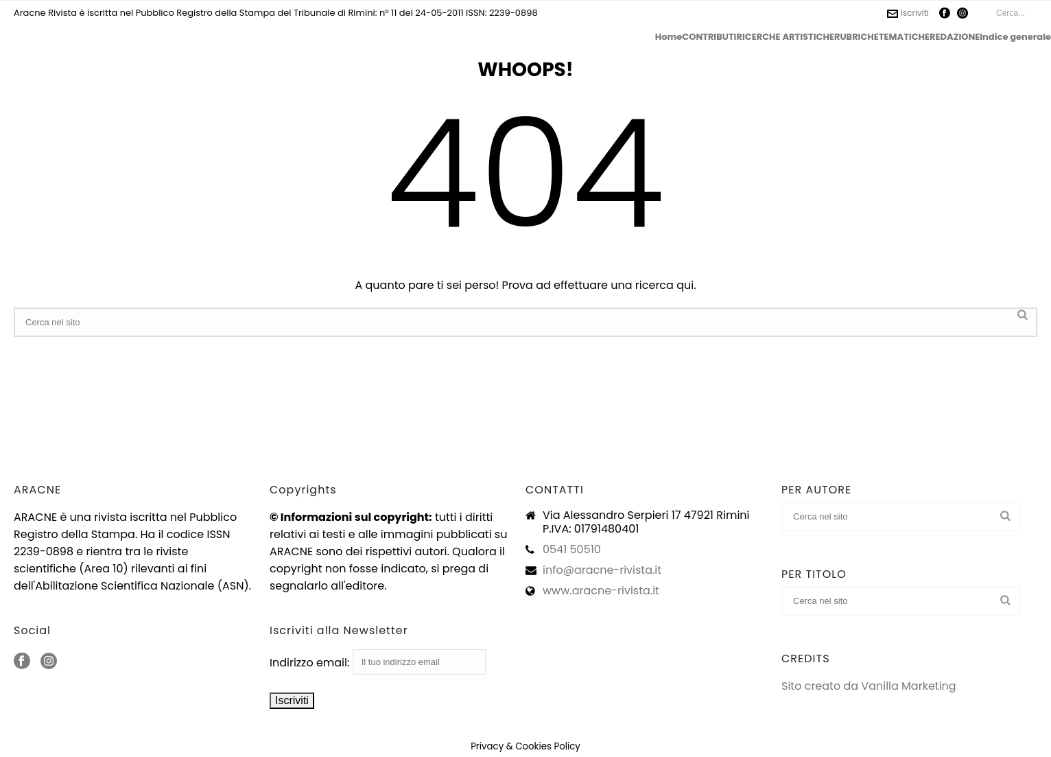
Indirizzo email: (378, 663)
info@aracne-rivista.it (602, 570)
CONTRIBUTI (709, 37)
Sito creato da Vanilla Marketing (868, 686)
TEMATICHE (904, 37)
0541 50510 (572, 550)
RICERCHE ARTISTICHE (785, 37)
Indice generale (1015, 37)
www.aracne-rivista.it (601, 591)
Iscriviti (908, 13)
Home (669, 37)
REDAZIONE (955, 37)
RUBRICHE (856, 37)
